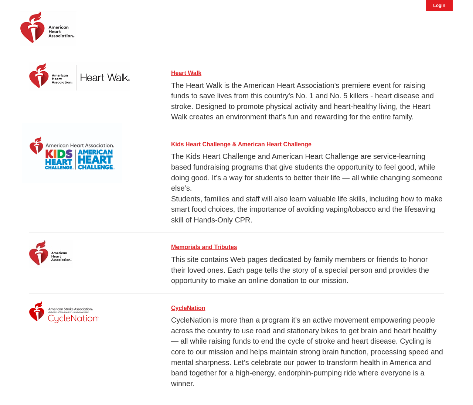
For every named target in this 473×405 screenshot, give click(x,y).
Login (439, 5)
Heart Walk (186, 73)
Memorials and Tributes (204, 247)
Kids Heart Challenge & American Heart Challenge (241, 144)
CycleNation (188, 308)
